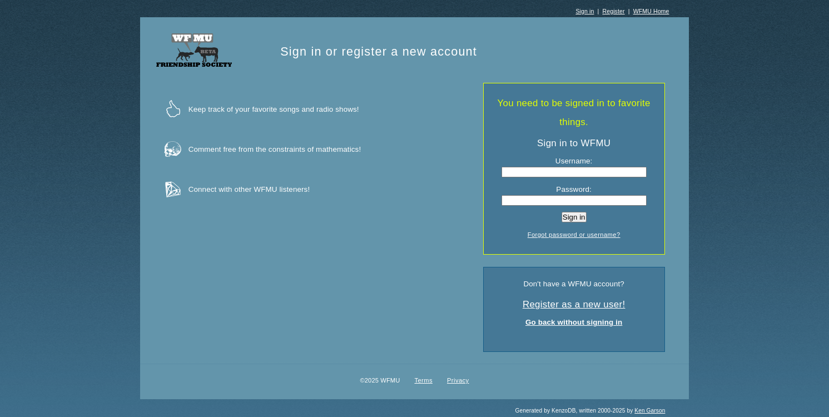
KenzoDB (564, 411)
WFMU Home (651, 11)
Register (613, 11)
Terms (423, 380)
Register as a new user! (574, 304)
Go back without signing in (573, 322)
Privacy (458, 380)
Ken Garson (649, 411)
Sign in (584, 11)
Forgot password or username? (574, 234)
